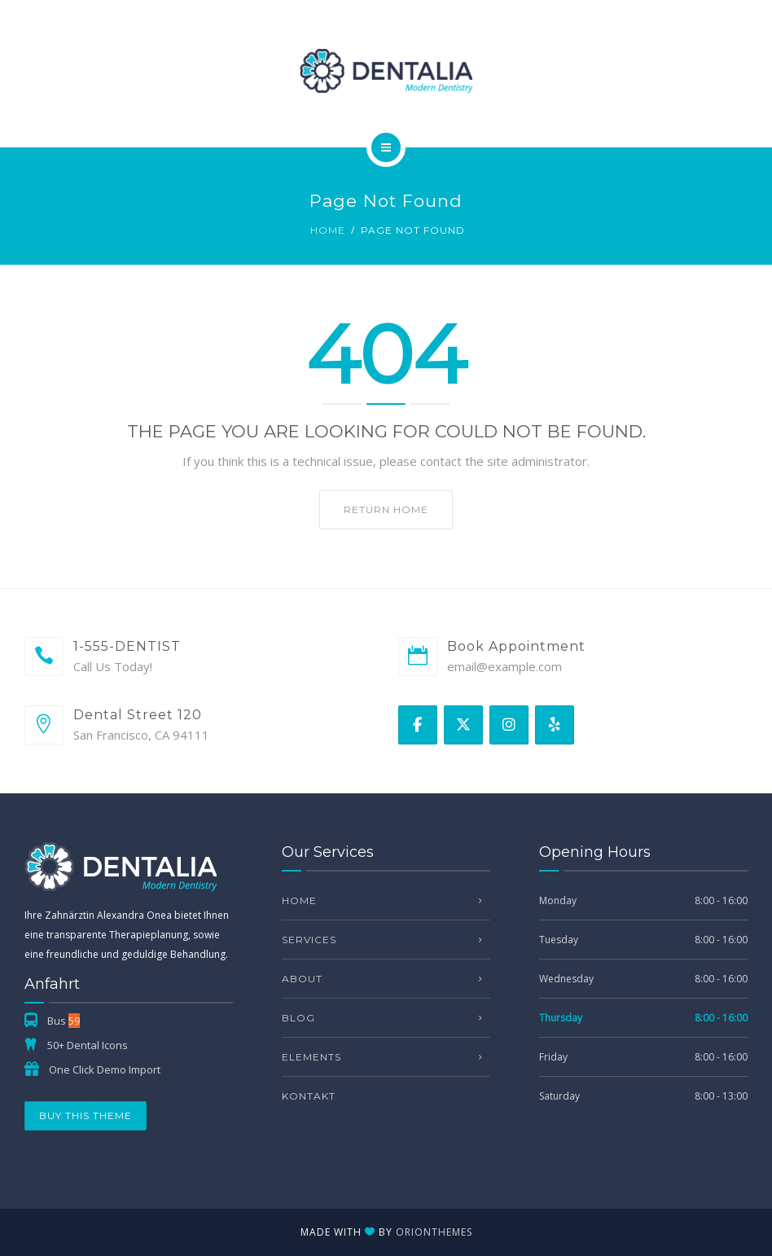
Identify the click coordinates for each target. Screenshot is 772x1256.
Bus (63, 1020)
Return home (386, 509)
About (302, 979)
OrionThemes (434, 1232)
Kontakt (309, 1096)
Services (309, 939)
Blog (298, 1018)
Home (327, 230)
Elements (311, 1057)
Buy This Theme (85, 1115)
